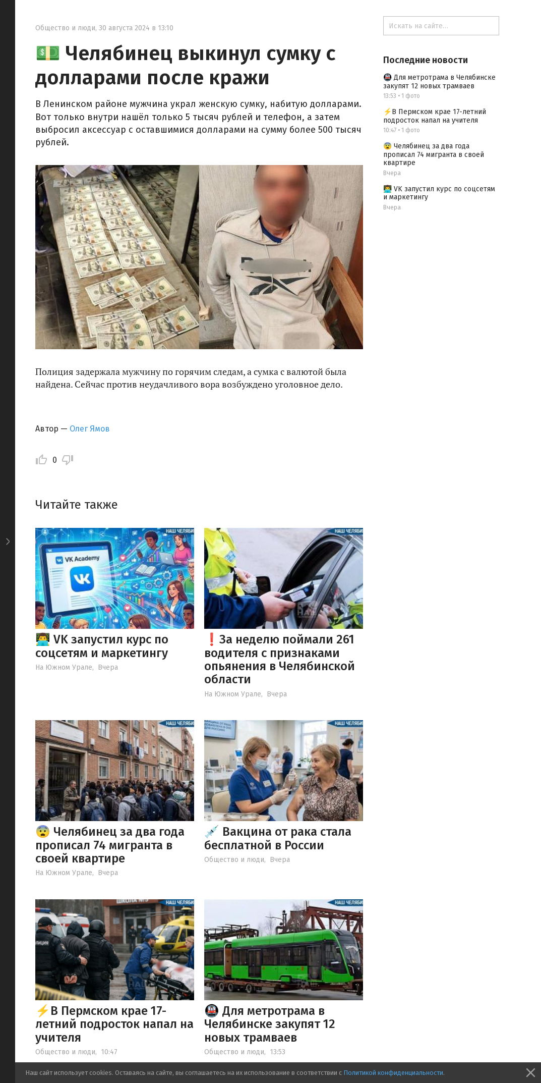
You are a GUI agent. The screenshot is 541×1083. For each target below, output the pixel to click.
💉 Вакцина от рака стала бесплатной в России (277, 838)
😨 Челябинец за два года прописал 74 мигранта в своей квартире (110, 845)
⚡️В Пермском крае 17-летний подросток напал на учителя (114, 1024)
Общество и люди (65, 28)
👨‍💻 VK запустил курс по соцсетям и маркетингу (101, 646)
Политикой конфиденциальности (393, 1072)
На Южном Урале (63, 667)
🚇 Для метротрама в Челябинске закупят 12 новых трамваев (269, 1024)
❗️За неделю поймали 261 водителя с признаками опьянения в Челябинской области (279, 659)
